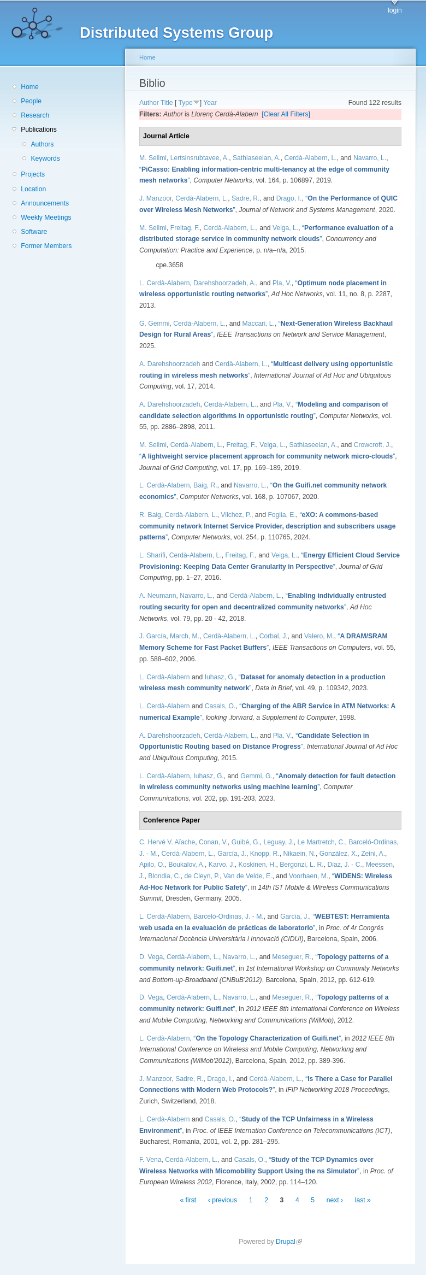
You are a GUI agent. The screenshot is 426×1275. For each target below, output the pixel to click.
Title (167, 103)
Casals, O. (220, 706)
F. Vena (150, 1160)
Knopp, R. (265, 853)
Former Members (46, 246)
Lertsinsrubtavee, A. (199, 158)
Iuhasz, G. (220, 677)
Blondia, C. (164, 876)
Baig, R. (205, 485)
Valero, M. (319, 636)
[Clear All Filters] (286, 114)
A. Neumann (157, 596)
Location (33, 189)
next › (335, 1200)
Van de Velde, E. (248, 876)
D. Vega (151, 957)
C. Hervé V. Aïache (167, 842)
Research (35, 115)
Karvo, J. (222, 864)
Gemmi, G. (256, 776)
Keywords (45, 158)
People (31, 101)
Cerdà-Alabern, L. (311, 158)
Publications (39, 129)
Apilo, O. (152, 864)
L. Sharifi (152, 555)
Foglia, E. (281, 515)
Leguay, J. (279, 842)
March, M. (184, 636)
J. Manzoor (155, 198)
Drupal (289, 1241)
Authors (42, 144)
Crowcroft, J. (372, 445)
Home (29, 87)
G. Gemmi (154, 323)
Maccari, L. (258, 323)
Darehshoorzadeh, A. (224, 283)
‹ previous (222, 1200)
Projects (33, 174)
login (395, 10)
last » (363, 1200)
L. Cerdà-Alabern (164, 283)
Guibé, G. (246, 842)
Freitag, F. (185, 228)
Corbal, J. (273, 636)
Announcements (45, 203)
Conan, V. (213, 842)
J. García (152, 636)
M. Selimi (153, 158)
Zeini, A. (373, 853)
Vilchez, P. (236, 515)
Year (210, 103)
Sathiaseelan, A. (257, 158)
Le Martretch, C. (321, 842)
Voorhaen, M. (308, 876)
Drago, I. (289, 198)
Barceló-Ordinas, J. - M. (228, 916)
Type (185, 103)
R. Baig (150, 515)
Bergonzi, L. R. (301, 864)
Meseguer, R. (291, 957)
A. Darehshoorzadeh (169, 364)
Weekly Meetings (46, 217)
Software (34, 232)
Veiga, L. (285, 228)
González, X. (338, 853)
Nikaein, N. (299, 853)
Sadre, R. (245, 198)
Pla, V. (282, 283)
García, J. (231, 853)
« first (188, 1200)
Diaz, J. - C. (344, 864)
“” (267, 456)
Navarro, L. (369, 158)
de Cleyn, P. (202, 876)
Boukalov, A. (186, 864)
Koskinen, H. (257, 864)
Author (149, 103)
